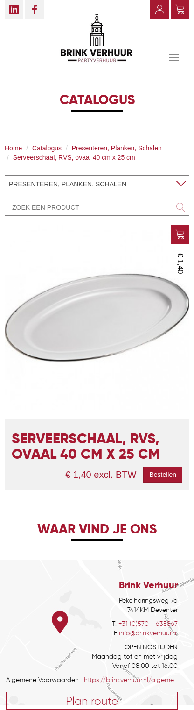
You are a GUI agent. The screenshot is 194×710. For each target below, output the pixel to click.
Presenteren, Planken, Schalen (117, 148)
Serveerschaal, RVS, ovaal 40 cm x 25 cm (74, 157)
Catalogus (47, 148)
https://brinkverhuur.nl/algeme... (131, 680)
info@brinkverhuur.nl (148, 633)
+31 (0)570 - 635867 (148, 624)
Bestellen (162, 474)
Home (13, 148)
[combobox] (97, 183)
